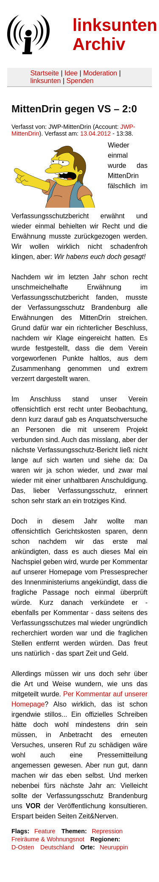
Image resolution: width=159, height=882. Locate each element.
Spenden (79, 80)
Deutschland (57, 847)
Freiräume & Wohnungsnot (47, 839)
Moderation (100, 73)
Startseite (44, 73)
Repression (107, 831)
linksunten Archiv (115, 34)
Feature (45, 831)
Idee (71, 73)
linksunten (45, 80)
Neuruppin (114, 847)
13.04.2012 (95, 133)
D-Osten (22, 847)
